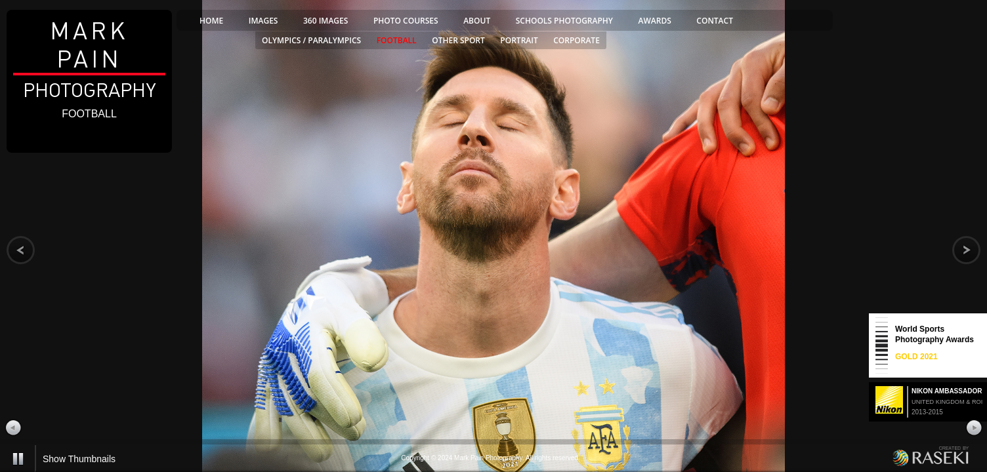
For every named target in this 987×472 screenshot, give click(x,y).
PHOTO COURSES (405, 20)
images (263, 20)
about (476, 20)
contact (714, 20)
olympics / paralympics (311, 40)
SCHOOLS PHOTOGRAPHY (564, 20)
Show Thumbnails (79, 459)
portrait (518, 40)
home (211, 20)
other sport (458, 40)
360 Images (325, 20)
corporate (576, 40)
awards (655, 20)
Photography (89, 59)
